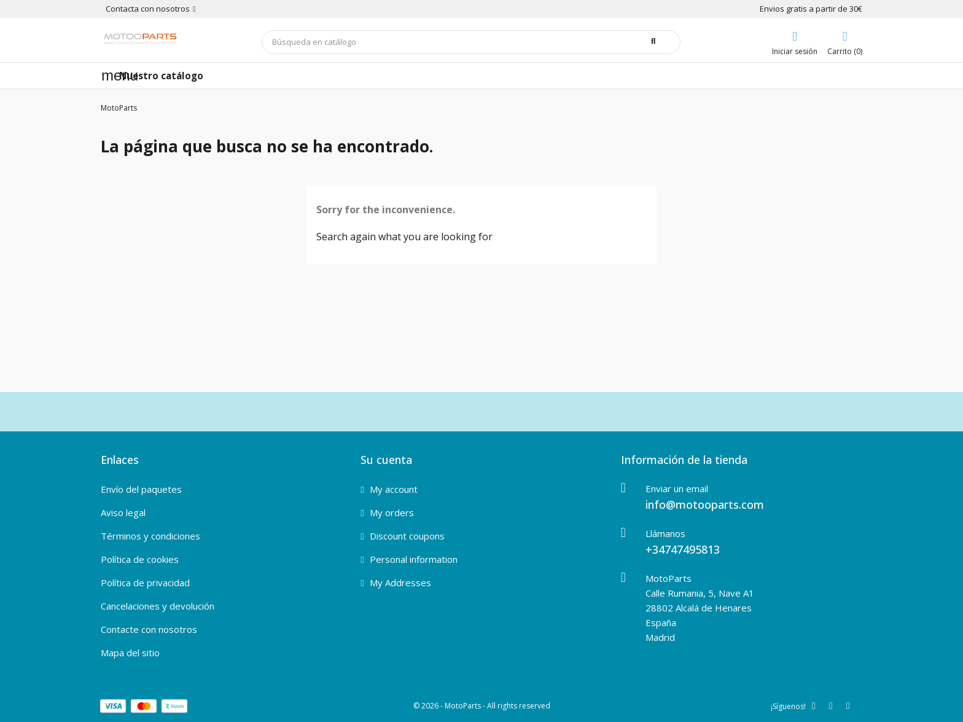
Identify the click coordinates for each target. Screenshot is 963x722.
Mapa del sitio (130, 652)
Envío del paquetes (141, 489)
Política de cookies (140, 559)
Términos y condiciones (150, 536)
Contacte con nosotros (149, 629)
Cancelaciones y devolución (157, 606)
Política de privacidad (145, 582)
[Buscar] (471, 42)
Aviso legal (123, 512)
